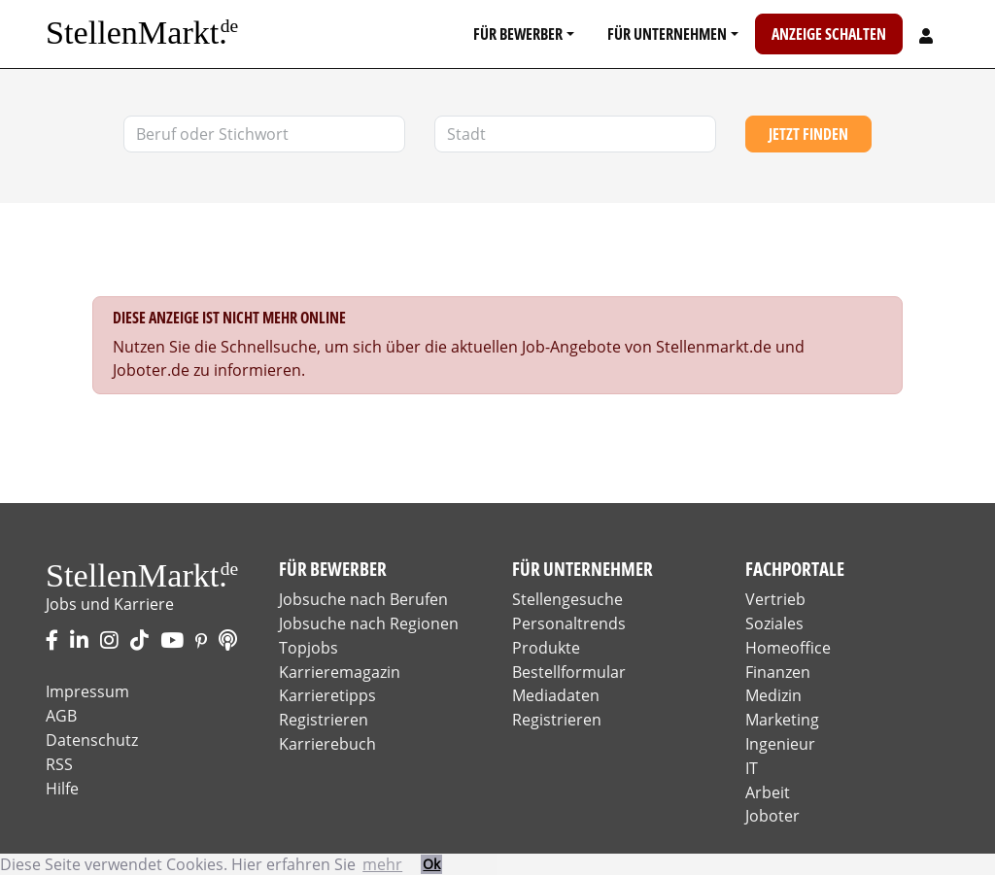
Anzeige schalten (829, 34)
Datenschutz (92, 740)
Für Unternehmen (667, 34)
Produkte (546, 647)
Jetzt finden (808, 134)
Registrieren (323, 719)
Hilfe (62, 788)
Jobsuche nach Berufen (363, 599)
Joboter (772, 815)
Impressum (87, 691)
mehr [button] (382, 864)
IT (751, 768)
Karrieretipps (327, 695)
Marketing (782, 719)
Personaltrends (569, 623)
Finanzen (777, 672)
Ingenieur (780, 744)
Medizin (773, 695)
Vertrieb (775, 599)
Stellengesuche (567, 599)
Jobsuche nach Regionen (369, 623)
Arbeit (767, 792)
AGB (61, 715)
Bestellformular (569, 672)
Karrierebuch (327, 744)
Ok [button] (431, 864)
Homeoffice (788, 647)
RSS (59, 764)
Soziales (774, 623)
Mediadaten (556, 695)
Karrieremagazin (339, 672)
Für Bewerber (518, 34)
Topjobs (308, 647)
